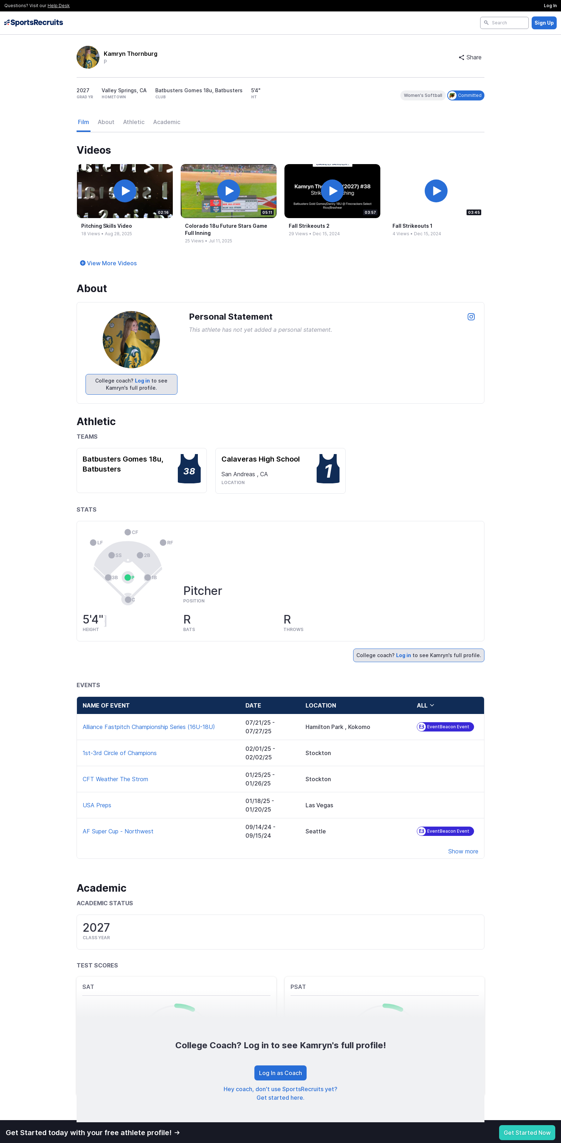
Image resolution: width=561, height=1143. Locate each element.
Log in (142, 381)
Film (83, 121)
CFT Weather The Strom (115, 779)
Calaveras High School (260, 459)
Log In (550, 5)
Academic (166, 121)
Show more (463, 851)
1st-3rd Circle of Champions (120, 753)
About (106, 121)
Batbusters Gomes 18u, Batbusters (123, 464)
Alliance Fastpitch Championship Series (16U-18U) (149, 726)
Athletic (134, 121)
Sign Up (544, 23)
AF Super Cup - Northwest (118, 831)
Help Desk (59, 5)
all (426, 705)
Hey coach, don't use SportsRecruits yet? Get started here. (280, 1093)
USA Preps (97, 805)
